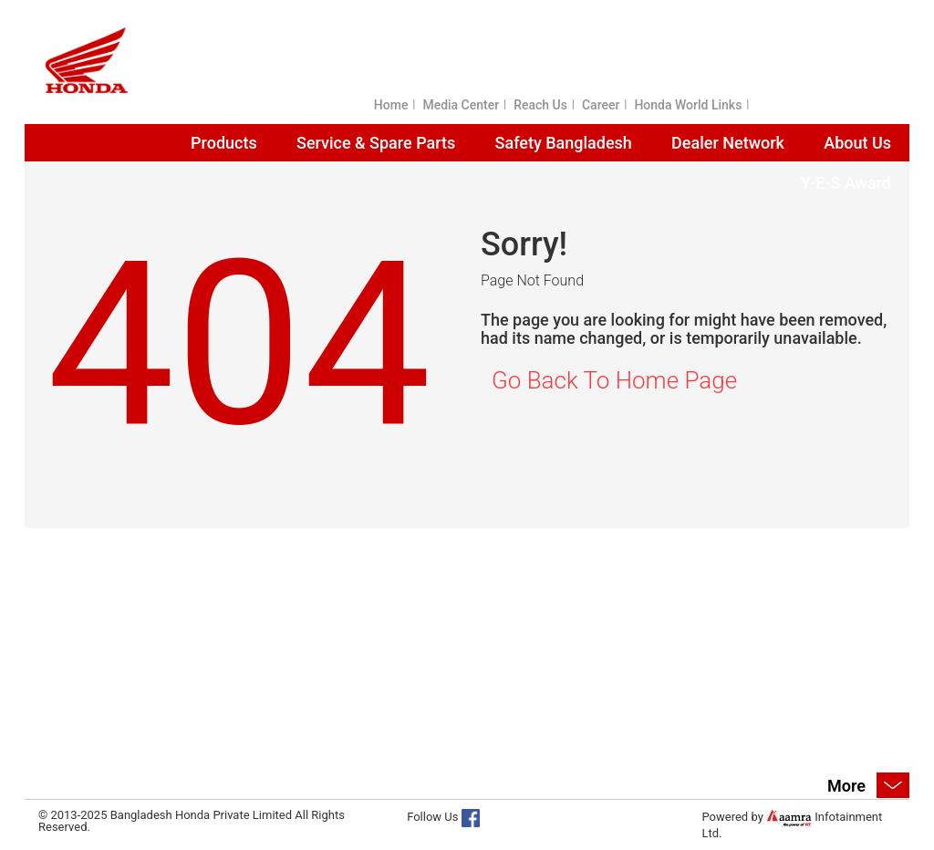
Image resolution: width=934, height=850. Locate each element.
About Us (857, 142)
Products (224, 142)
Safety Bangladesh (563, 142)
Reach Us (540, 105)
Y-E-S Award (846, 182)
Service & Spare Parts (375, 142)
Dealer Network (727, 142)
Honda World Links (688, 105)
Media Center (460, 105)
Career (600, 105)
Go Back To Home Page (614, 380)
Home (391, 105)
